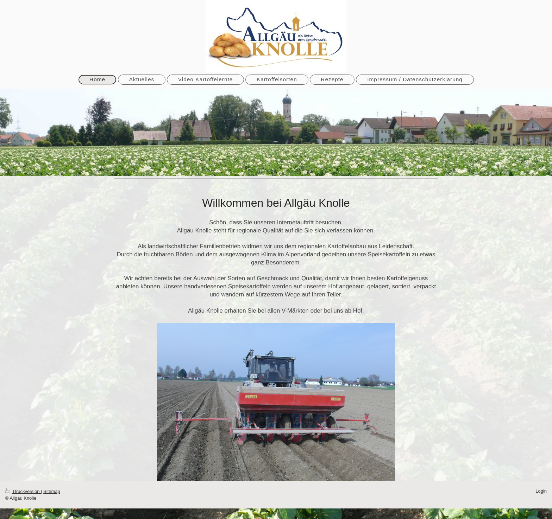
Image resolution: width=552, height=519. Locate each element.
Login (541, 491)
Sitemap (51, 491)
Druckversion (23, 491)
